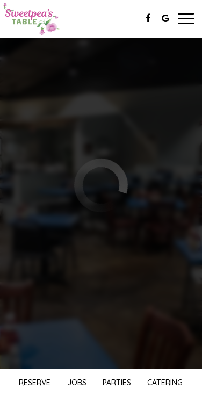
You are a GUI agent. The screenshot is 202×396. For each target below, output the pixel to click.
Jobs (76, 382)
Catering (165, 382)
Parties (117, 382)
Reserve (34, 382)
